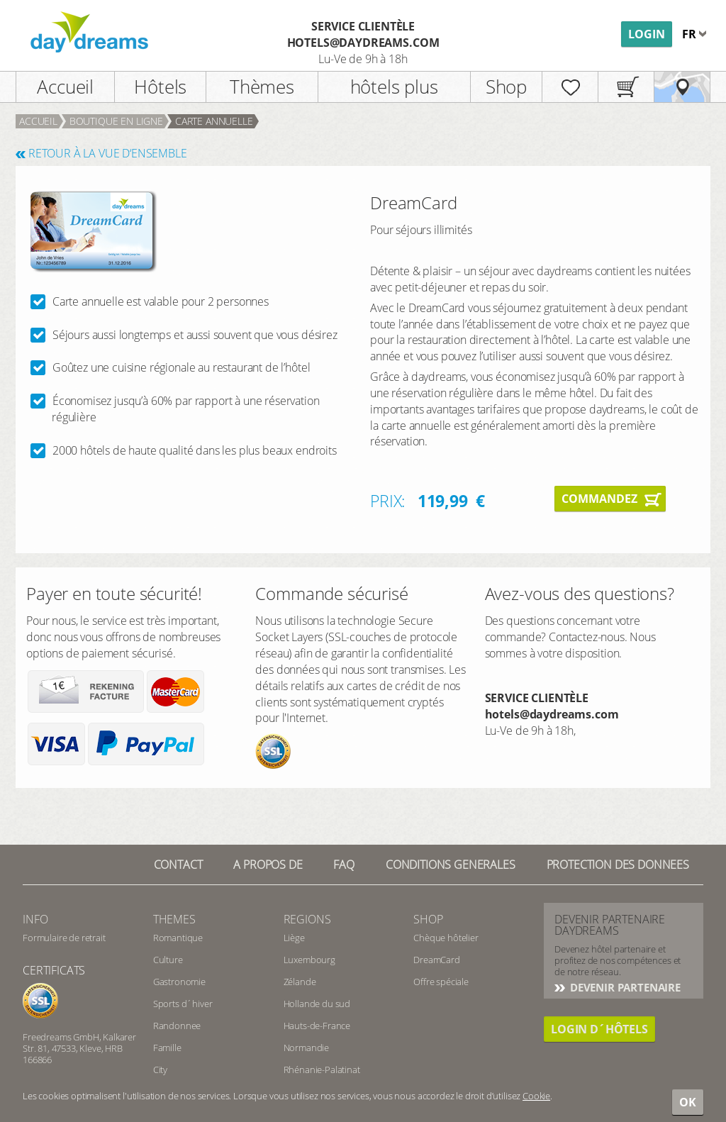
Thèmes (262, 86)
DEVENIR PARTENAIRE (624, 987)
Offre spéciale (441, 981)
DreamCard (436, 959)
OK (687, 1102)
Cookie (536, 1095)
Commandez (599, 498)
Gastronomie (179, 981)
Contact (178, 864)
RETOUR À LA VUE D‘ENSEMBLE (107, 153)
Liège (294, 937)
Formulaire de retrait (64, 937)
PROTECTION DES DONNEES (618, 864)
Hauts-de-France (317, 1025)
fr (690, 34)
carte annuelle (214, 121)
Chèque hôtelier (446, 937)
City (160, 1069)
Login (646, 34)
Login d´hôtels (599, 1029)
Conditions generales (450, 864)
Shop (506, 86)
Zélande (300, 981)
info (35, 919)
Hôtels (160, 86)
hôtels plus (394, 86)
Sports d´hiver (183, 1003)
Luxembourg (309, 959)
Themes (174, 919)
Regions (307, 919)
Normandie (307, 1047)
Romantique (178, 937)
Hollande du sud (317, 1003)
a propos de (267, 864)
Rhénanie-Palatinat (322, 1069)
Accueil (65, 86)
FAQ (343, 864)
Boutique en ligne (116, 121)
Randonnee (177, 1025)
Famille (167, 1047)
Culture (168, 959)
